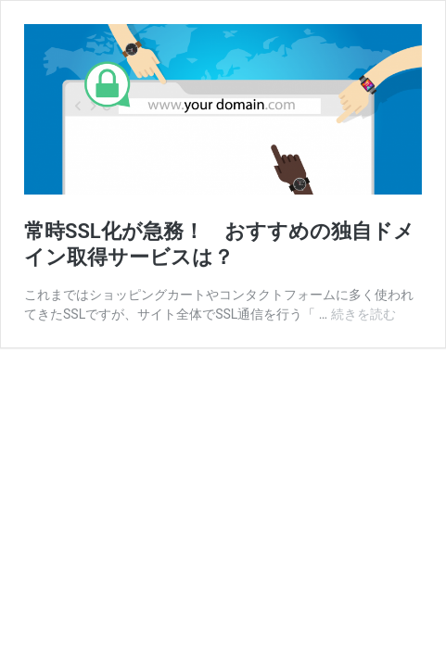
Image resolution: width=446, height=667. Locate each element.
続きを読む (363, 314)
